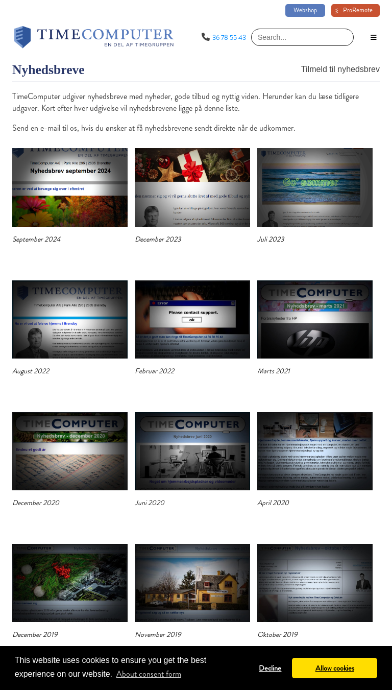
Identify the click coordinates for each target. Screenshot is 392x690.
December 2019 (35, 634)
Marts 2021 (273, 371)
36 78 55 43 (229, 37)
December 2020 (35, 502)
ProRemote (358, 10)
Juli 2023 (270, 239)
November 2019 (158, 634)
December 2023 (158, 239)
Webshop (305, 10)
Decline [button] (270, 668)
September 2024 (36, 239)
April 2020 (273, 502)
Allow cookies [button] (334, 668)
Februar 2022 (154, 371)
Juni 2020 (149, 502)
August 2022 (30, 371)
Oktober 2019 (277, 634)
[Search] (302, 37)
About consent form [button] (148, 674)
